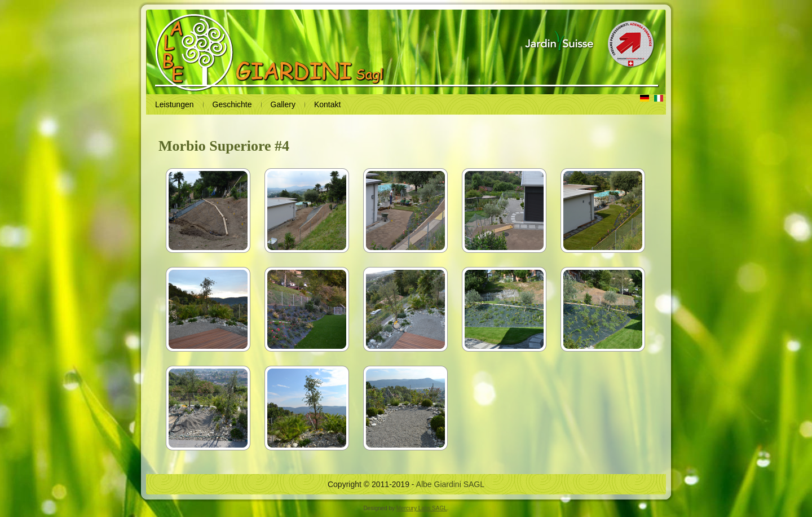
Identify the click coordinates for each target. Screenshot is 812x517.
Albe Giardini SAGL (450, 484)
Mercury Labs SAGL (421, 508)
